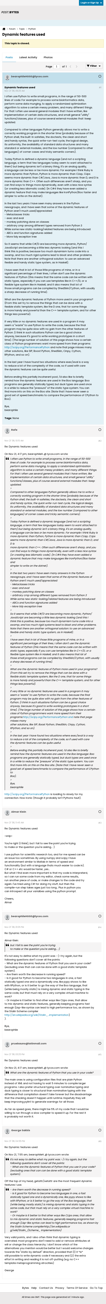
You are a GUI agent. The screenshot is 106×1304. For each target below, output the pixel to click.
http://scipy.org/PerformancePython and (48, 717)
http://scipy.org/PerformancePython (27, 347)
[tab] (9, 57)
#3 (99, 822)
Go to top (96, 1288)
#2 (99, 440)
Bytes (25, 1288)
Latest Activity (28, 57)
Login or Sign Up (91, 2)
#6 (99, 1141)
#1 (100, 87)
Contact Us (46, 1288)
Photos (48, 57)
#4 (99, 927)
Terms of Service (77, 1288)
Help (34, 1288)
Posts (9, 57)
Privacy (59, 1288)
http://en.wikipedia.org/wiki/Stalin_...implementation (37, 1015)
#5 (99, 1054)
